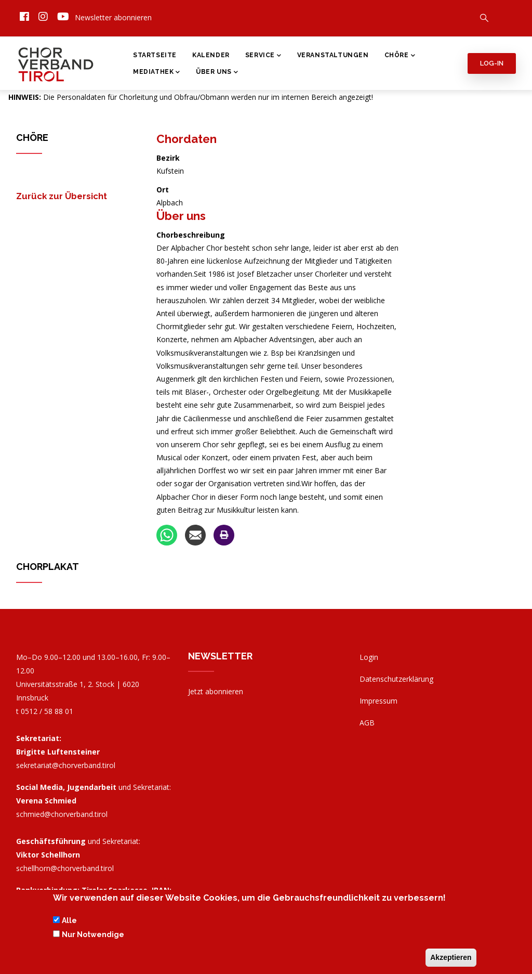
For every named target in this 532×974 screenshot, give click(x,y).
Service (263, 56)
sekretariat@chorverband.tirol (65, 765)
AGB (367, 723)
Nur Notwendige (93, 936)
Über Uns (217, 72)
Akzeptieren (450, 959)
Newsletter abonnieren (113, 17)
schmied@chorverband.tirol (62, 814)
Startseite (155, 55)
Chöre (400, 56)
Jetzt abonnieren (215, 691)
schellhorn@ (65, 868)
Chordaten (186, 139)
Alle (69, 923)
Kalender (211, 55)
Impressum (378, 701)
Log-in (491, 63)
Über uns (181, 216)
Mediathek (156, 72)
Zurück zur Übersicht (61, 196)
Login (369, 657)
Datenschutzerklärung (396, 679)
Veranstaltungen (333, 55)
